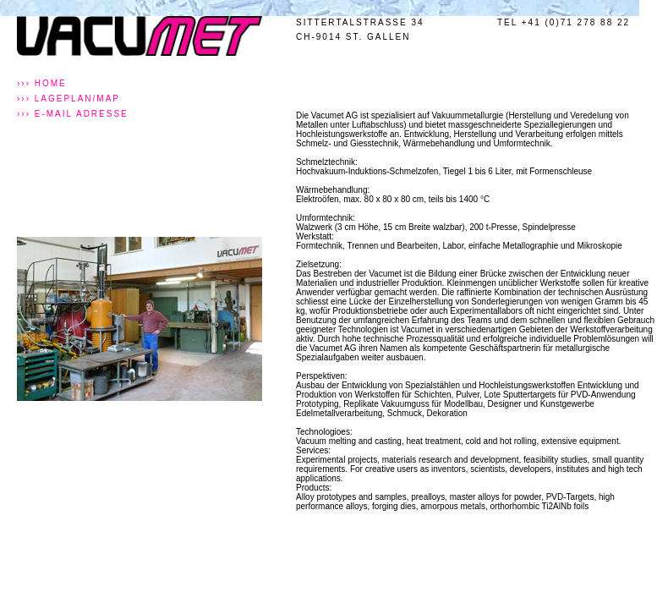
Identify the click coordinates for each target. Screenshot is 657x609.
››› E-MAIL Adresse (73, 113)
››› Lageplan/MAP (68, 98)
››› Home (42, 83)
